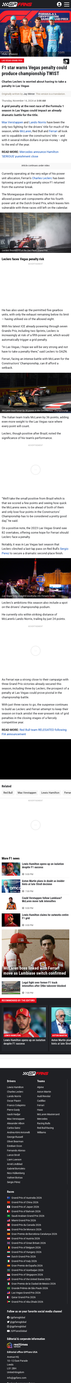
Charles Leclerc (42, 178)
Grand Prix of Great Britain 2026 (26, 1243)
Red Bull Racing (45, 1127)
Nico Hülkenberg (16, 1173)
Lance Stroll (13, 1155)
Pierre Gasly (13, 1109)
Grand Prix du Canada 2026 (24, 1225)
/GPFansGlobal (17, 1331)
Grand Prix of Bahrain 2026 (24, 1211)
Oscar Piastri (14, 1100)
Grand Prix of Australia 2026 (24, 1197)
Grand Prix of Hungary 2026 (24, 1252)
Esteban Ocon (14, 1146)
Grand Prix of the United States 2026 (28, 1279)
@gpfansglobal (16, 1322)
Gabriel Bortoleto (16, 1168)
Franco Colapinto (16, 1105)
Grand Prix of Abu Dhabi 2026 (25, 1301)
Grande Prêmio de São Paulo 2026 (27, 1288)
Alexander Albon (15, 1123)
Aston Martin (44, 1091)
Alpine (40, 1087)
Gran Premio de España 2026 (25, 1265)
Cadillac (41, 1100)
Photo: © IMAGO (10, 54)
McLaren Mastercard (48, 1114)
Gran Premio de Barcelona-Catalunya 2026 (32, 1234)
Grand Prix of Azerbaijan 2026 (25, 1270)
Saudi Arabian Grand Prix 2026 (25, 1215)
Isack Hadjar (13, 1114)
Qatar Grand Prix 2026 (21, 1297)
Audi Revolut (44, 1096)
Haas (40, 1109)
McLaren (25, 131)
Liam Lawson (14, 1159)
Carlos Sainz (13, 1127)
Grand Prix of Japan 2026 (23, 1206)
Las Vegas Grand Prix (12, 60)
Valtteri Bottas (15, 1177)
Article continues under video (35, 165)
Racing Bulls (43, 1123)
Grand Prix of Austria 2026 (23, 1238)
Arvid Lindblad (14, 1164)
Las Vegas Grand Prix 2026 (24, 1292)
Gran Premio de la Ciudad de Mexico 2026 (31, 1283)
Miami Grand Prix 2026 (21, 1220)
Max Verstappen (12, 122)
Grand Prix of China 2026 (22, 1202)
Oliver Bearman (15, 1141)
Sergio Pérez (13, 1182)
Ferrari (53, 131)
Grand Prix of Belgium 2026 (24, 1247)
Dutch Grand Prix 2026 (21, 1256)
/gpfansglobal (16, 1317)
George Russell (15, 1137)
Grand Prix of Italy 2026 (22, 1261)
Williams (41, 1132)
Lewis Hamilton (50, 792)
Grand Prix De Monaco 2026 (24, 1229)
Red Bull (8, 792)
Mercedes (42, 1118)
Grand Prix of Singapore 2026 (25, 1274)
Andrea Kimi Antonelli (18, 1132)
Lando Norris (37, 122)
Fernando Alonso (16, 1150)
